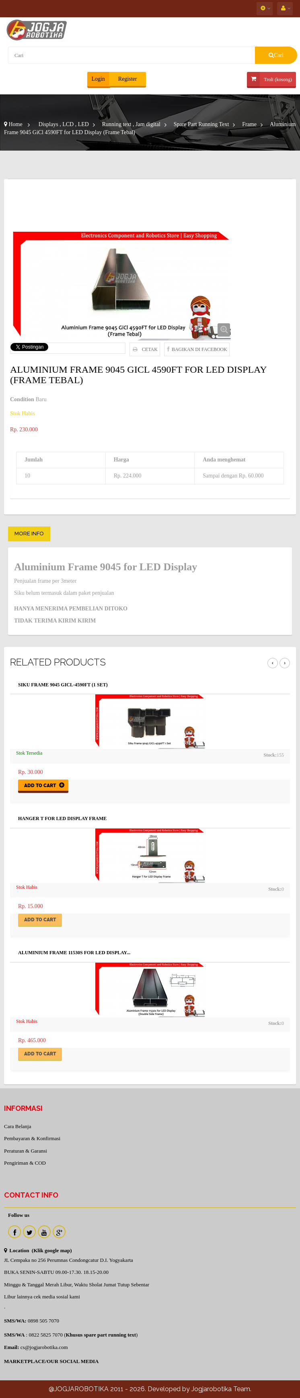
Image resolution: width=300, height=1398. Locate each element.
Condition (22, 399)
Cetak (150, 349)
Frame (249, 124)
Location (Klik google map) (38, 1250)
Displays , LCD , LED (64, 124)
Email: (11, 1347)
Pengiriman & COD (25, 1163)
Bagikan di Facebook (199, 349)
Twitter (29, 1231)
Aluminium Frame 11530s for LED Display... (74, 952)
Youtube (44, 1231)
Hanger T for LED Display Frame (62, 818)
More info (29, 534)
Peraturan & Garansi (25, 1151)
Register (127, 79)
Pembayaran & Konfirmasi (32, 1138)
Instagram (59, 1231)
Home (13, 124)
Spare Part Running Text (201, 124)
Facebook (14, 1231)
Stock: (270, 755)
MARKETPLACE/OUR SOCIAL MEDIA (51, 1361)
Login (98, 79)
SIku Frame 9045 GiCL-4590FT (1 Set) (63, 685)
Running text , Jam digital (131, 124)
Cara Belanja (17, 1126)
